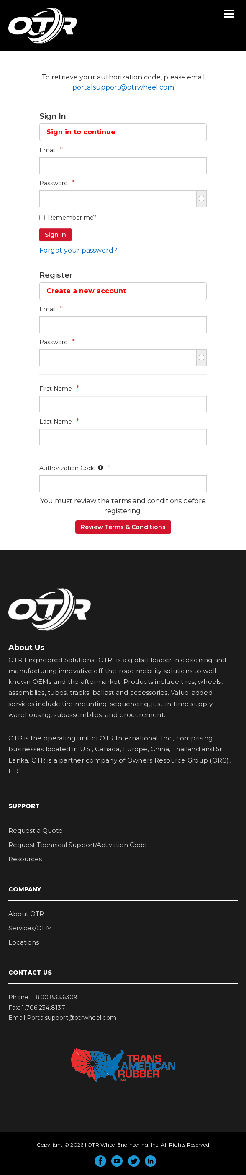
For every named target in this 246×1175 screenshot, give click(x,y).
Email (51, 150)
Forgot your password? (78, 250)
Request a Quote (35, 831)
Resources (25, 859)
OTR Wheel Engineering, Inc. (36, 43)
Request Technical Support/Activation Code (77, 845)
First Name (59, 388)
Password (57, 183)
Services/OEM (30, 928)
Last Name (59, 421)
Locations (23, 942)
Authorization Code (74, 468)
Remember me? (68, 217)
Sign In (55, 234)
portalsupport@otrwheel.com (123, 87)
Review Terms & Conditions (123, 527)
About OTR (26, 914)
